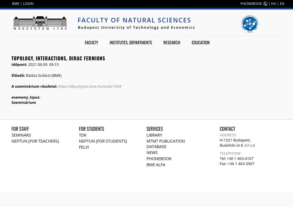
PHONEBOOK (251, 3)
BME (15, 3)
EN (282, 3)
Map (250, 145)
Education (201, 42)
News (152, 152)
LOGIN (28, 3)
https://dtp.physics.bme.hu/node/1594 (89, 86)
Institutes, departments (131, 42)
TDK (82, 135)
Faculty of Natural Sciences (134, 20)
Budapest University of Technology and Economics (136, 27)
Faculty (91, 42)
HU (273, 3)
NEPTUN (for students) (103, 141)
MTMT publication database (165, 143)
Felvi (84, 147)
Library (154, 135)
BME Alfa (155, 164)
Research (171, 42)
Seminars (21, 135)
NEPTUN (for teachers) (35, 141)
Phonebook (158, 158)
